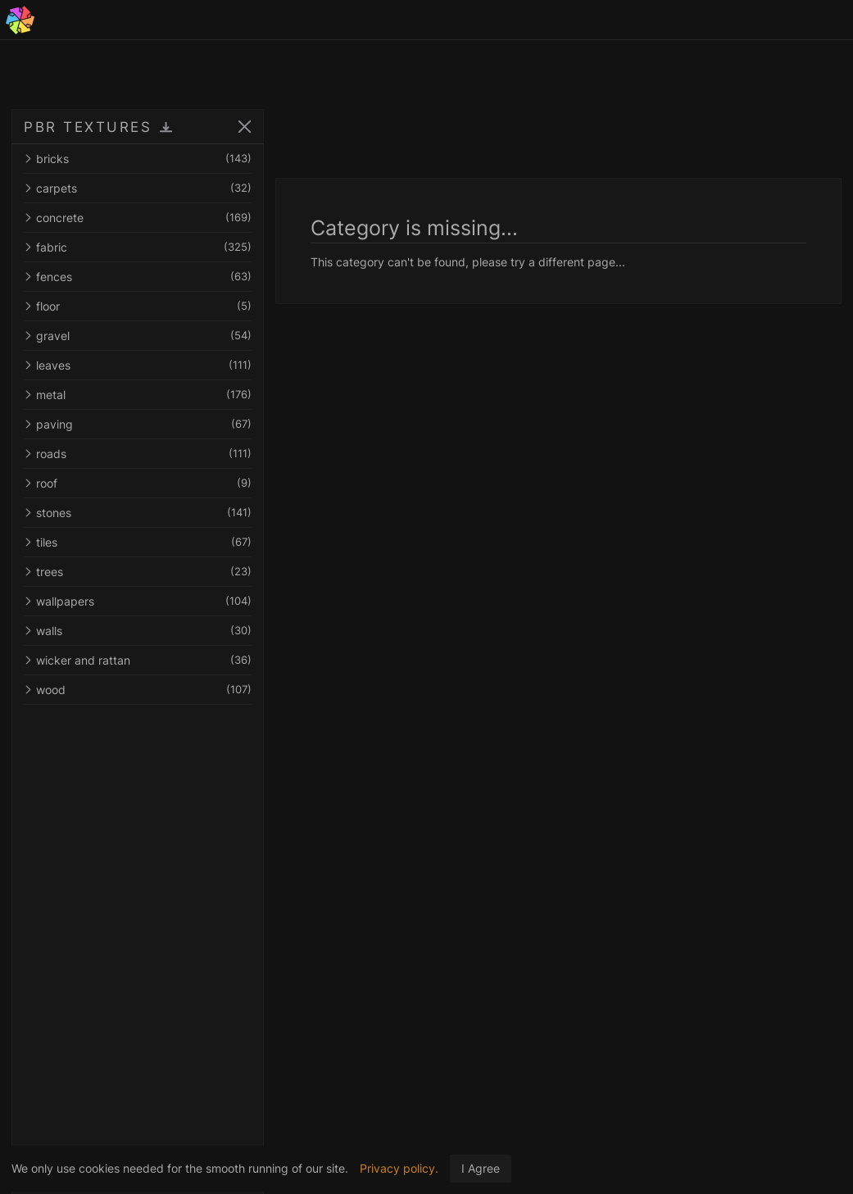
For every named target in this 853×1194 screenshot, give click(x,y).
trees (138, 571)
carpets (138, 188)
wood (138, 689)
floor (138, 306)
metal (138, 394)
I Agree (480, 1168)
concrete (138, 217)
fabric (138, 247)
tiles (138, 542)
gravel (138, 335)
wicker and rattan (138, 660)
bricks (138, 158)
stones (138, 512)
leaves (138, 365)
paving (138, 424)
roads (138, 453)
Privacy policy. (399, 1168)
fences (138, 276)
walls (138, 630)
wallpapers (138, 601)
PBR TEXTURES (88, 127)
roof (138, 483)
